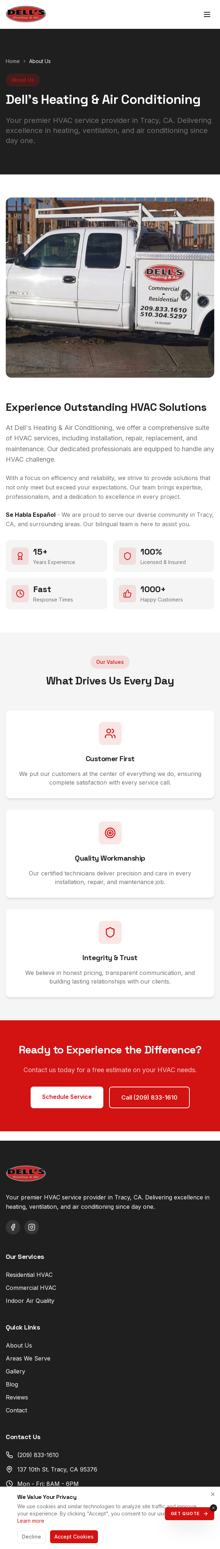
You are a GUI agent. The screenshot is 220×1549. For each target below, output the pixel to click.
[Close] (212, 1494)
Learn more (30, 1521)
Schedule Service (67, 1096)
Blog (12, 1384)
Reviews (17, 1397)
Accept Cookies (74, 1537)
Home (13, 61)
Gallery (15, 1371)
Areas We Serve (28, 1358)
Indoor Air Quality (30, 1300)
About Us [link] (40, 61)
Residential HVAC (29, 1274)
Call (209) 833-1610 (149, 1097)
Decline (31, 1537)
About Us (19, 1345)
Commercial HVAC (31, 1287)
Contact (16, 1410)
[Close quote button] (213, 1508)
